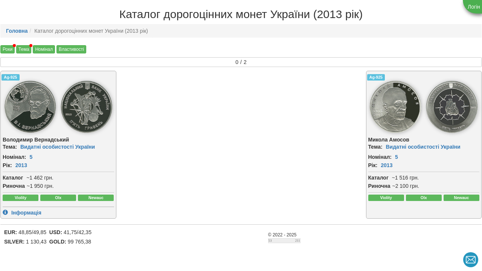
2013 (21, 165)
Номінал (44, 49)
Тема (23, 49)
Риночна (14, 186)
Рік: (7, 165)
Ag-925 (10, 77)
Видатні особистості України (57, 147)
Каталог (13, 177)
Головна (17, 31)
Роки (7, 49)
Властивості (71, 49)
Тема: (10, 146)
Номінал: (14, 157)
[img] (30, 107)
